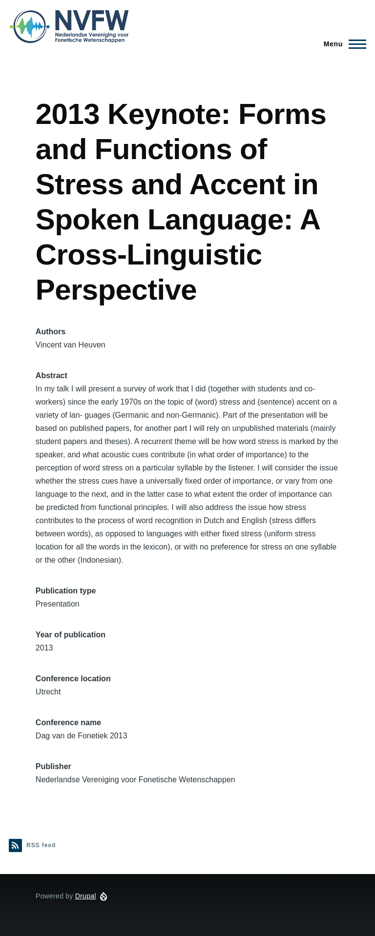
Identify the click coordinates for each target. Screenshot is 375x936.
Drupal (85, 896)
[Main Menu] (342, 44)
